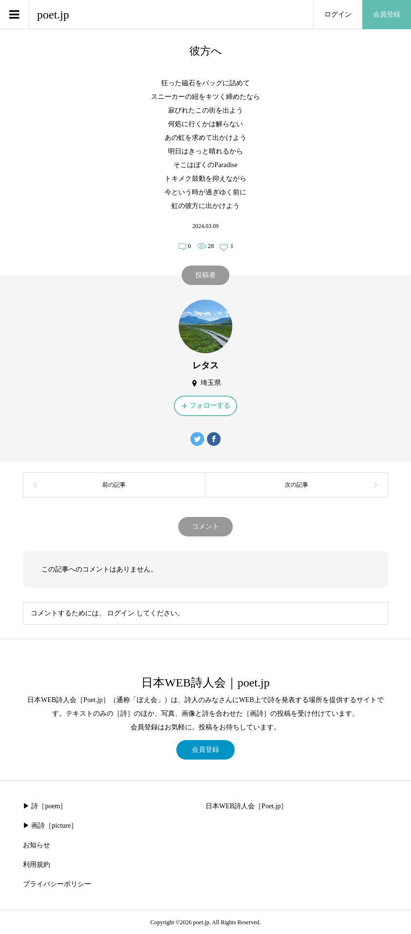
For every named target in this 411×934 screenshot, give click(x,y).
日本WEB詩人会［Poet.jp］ (246, 806)
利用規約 (36, 864)
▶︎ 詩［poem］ (45, 806)
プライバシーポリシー (57, 884)
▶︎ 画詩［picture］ (50, 825)
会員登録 (386, 14)
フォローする (209, 405)
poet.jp (53, 14)
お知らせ (36, 845)
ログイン (338, 14)
